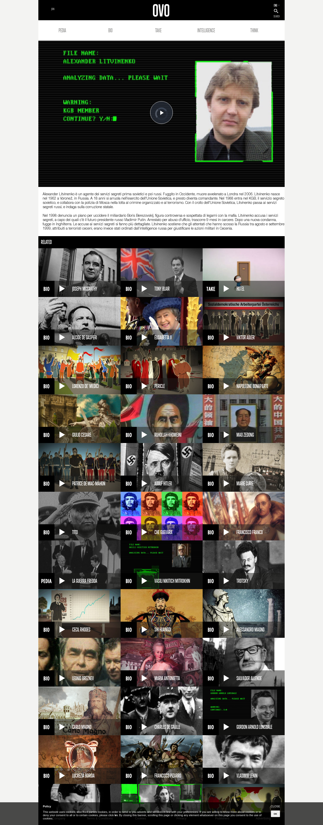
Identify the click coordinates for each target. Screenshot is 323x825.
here (116, 815)
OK (275, 814)
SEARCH (277, 16)
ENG (275, 5)
